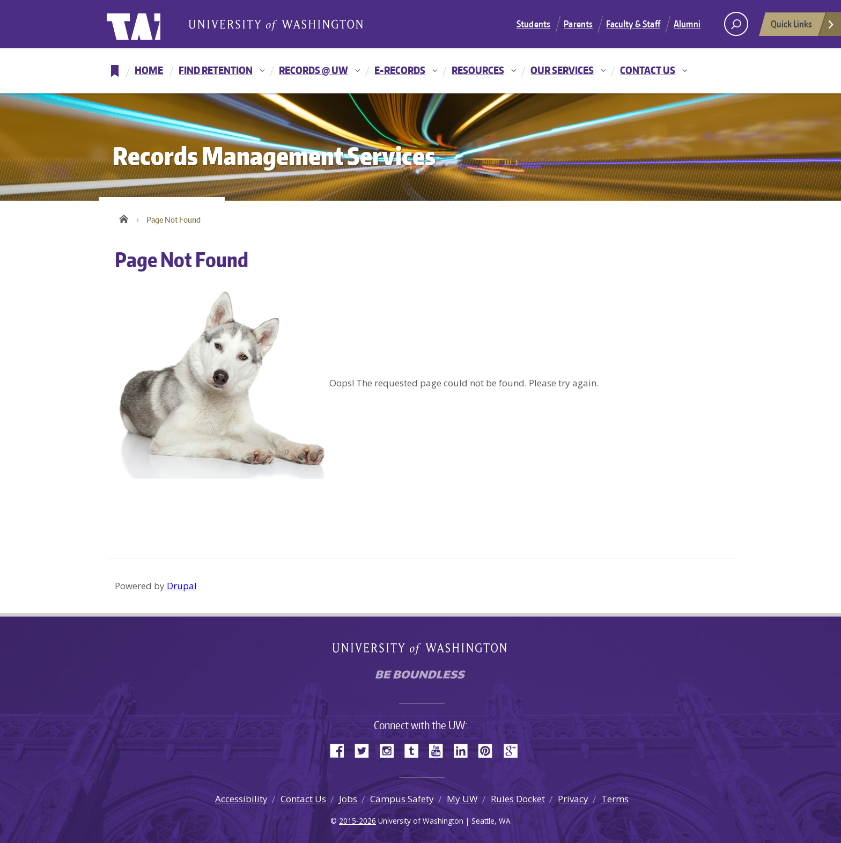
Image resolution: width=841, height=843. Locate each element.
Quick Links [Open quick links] (803, 27)
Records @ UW (313, 70)
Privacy (573, 799)
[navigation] (420, 70)
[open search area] (736, 24)
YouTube (440, 750)
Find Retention (216, 70)
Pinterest (489, 750)
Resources (478, 70)
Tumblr (415, 750)
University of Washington (150, 24)
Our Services (562, 70)
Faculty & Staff (633, 24)
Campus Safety (402, 799)
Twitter (366, 750)
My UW (462, 799)
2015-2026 (357, 821)
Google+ (514, 750)
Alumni (687, 24)
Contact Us (647, 70)
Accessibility (241, 799)
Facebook (341, 750)
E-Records (399, 70)
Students (533, 24)
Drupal (182, 586)
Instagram (390, 750)
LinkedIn (464, 750)
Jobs (348, 799)
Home (149, 70)
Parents (578, 24)
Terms (615, 799)
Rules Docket (518, 799)
